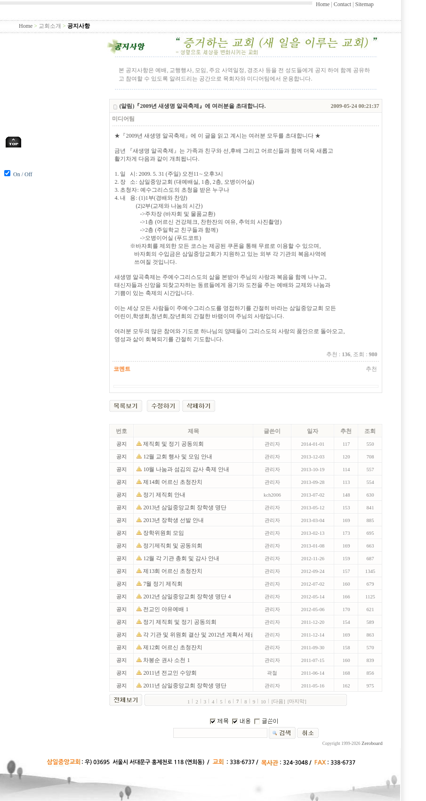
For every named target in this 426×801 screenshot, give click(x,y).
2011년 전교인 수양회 (170, 673)
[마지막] (297, 701)
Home (323, 4)
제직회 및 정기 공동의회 (174, 444)
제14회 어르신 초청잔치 (173, 482)
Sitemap (364, 4)
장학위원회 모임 (164, 533)
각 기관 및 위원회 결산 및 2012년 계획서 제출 (200, 634)
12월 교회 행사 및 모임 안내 (178, 456)
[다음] (278, 701)
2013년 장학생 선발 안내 (174, 520)
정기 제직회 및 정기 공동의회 (180, 622)
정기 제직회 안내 (165, 494)
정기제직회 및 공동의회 (173, 545)
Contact (342, 4)
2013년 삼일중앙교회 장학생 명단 (185, 507)
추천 (371, 369)
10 (263, 701)
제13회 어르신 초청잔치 (173, 571)
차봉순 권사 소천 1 (166, 660)
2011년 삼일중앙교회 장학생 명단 (185, 685)
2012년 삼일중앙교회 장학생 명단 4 (187, 596)
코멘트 (121, 369)
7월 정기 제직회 (163, 583)
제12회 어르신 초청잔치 (173, 647)
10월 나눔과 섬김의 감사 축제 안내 (187, 469)
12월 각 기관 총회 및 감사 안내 (182, 558)
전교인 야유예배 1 (165, 609)
